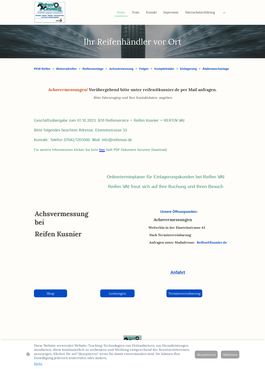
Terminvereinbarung (184, 293)
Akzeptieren (206, 354)
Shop (50, 293)
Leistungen (117, 293)
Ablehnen (230, 354)
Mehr (38, 364)
